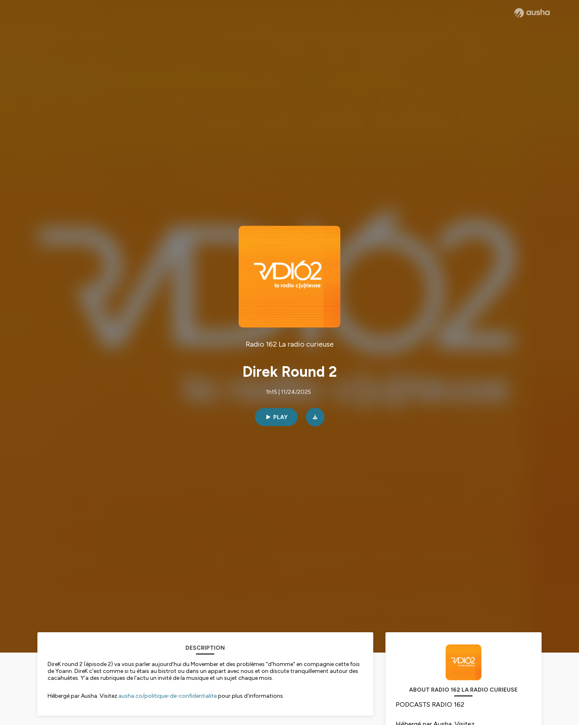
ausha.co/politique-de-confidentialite (167, 695)
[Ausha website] (532, 13)
